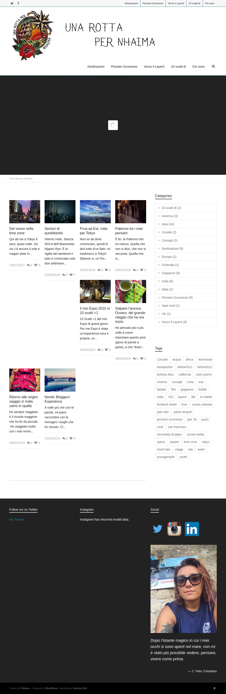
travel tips (163, 449)
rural (160, 427)
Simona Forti (80, 688)
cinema (162, 382)
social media (195, 434)
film (173, 389)
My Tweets (16, 519)
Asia (168, 224)
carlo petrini (204, 374)
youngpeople (166, 457)
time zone (190, 442)
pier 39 (192, 419)
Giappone (171, 273)
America (170, 216)
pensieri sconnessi (169, 419)
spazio (174, 442)
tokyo (205, 442)
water (201, 449)
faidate (161, 389)
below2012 (204, 367)
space (161, 442)
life (193, 397)
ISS (170, 397)
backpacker (165, 367)
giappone (187, 389)
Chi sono (210, 3)
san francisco (177, 427)
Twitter (12, 3)
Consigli (169, 240)
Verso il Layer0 (176, 3)
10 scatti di (194, 3)
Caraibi (169, 232)
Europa (169, 257)
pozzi (205, 419)
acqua (176, 359)
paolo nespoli (182, 412)
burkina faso (165, 374)
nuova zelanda (202, 404)
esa (200, 382)
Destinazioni (131, 3)
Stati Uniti (171, 305)
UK (166, 314)
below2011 (185, 367)
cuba (190, 382)
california (185, 374)
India (167, 281)
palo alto (163, 412)
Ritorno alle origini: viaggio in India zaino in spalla (24, 401)
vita (190, 449)
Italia (167, 289)
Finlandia (170, 265)
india (160, 397)
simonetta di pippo (169, 434)
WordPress (52, 688)
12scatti (162, 359)
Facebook (18, 3)
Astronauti (205, 359)
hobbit (202, 389)
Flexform (25, 688)
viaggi (179, 449)
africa (189, 359)
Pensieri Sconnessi (153, 3)
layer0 (182, 397)
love (184, 404)
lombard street (167, 404)
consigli (177, 382)
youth (183, 457)
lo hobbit (206, 397)
